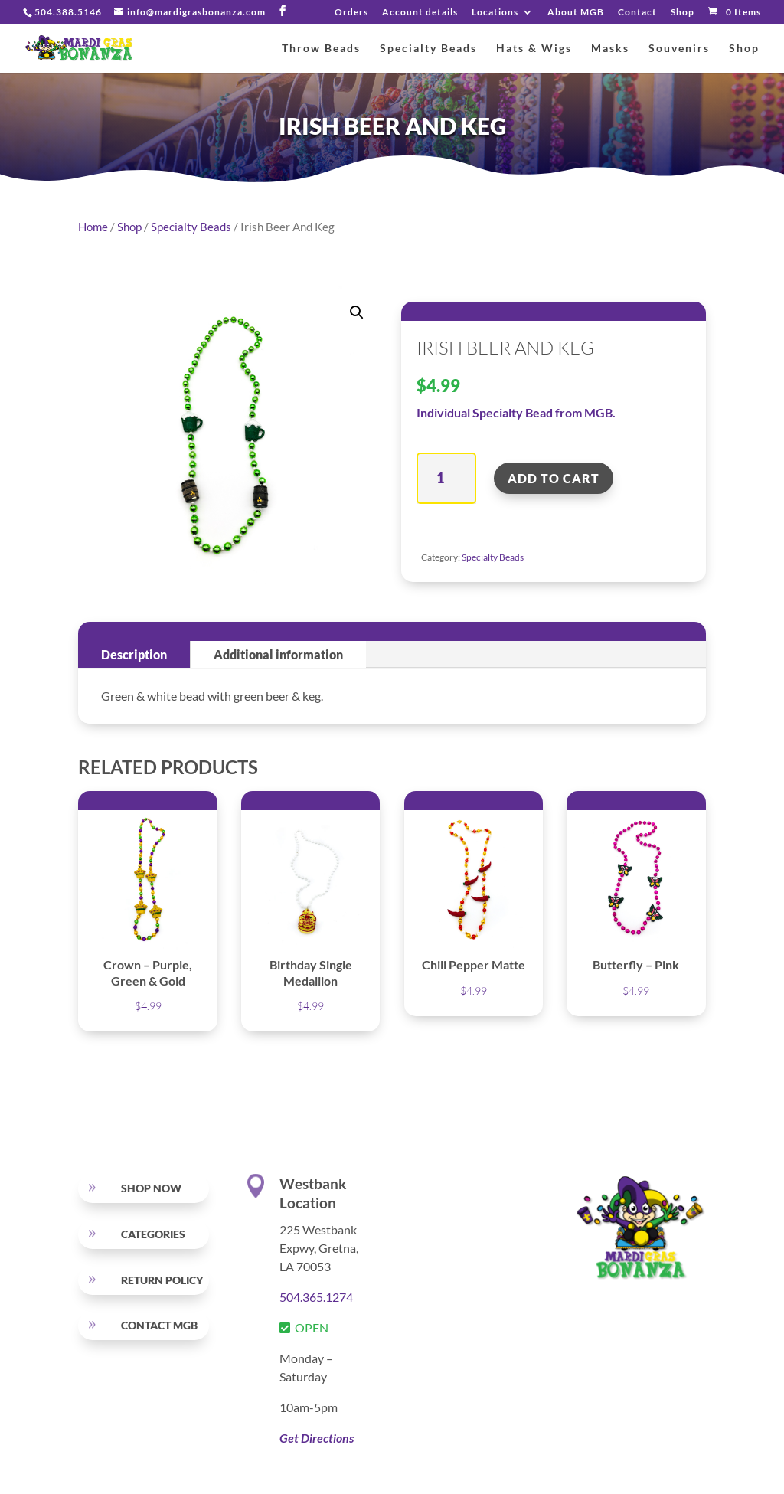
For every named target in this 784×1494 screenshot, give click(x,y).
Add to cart (553, 478)
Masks (610, 48)
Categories (153, 1234)
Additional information (278, 654)
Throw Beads (321, 48)
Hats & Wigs (534, 48)
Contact (637, 13)
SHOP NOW (151, 1188)
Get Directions (316, 1437)
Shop (682, 13)
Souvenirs (679, 48)
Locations (495, 13)
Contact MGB (159, 1325)
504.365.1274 (316, 1297)
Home (93, 227)
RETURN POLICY (162, 1279)
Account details (420, 13)
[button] (357, 312)
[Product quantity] (445, 478)
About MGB (575, 13)
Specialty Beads (428, 48)
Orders (351, 13)
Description (134, 654)
